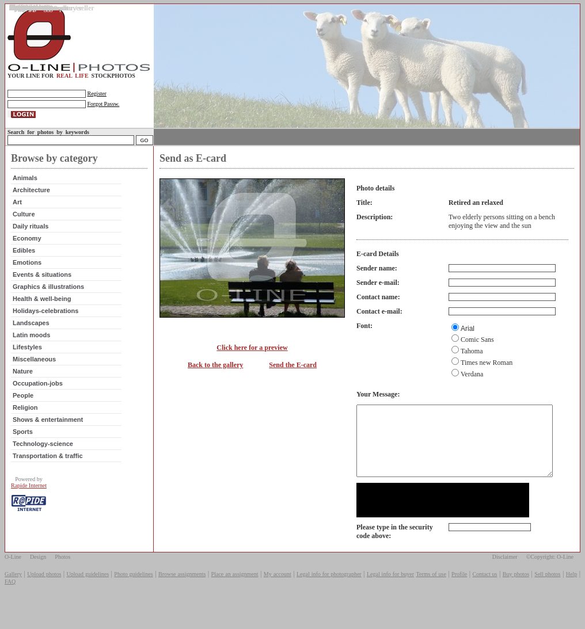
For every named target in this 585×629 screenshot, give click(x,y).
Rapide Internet (27, 495)
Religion (24, 417)
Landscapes (30, 332)
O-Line (13, 580)
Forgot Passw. (102, 104)
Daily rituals (29, 235)
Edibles (23, 260)
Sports (22, 441)
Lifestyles (26, 356)
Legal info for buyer (390, 597)
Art (16, 211)
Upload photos (44, 597)
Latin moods (30, 344)
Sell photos (547, 597)
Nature (22, 381)
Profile (459, 597)
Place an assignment (235, 597)
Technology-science (42, 453)
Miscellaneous (33, 368)
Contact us (485, 597)
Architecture (30, 199)
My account (277, 597)
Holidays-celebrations (44, 320)
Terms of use (431, 597)
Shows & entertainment (47, 429)
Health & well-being (41, 308)
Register (95, 93)
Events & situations (41, 284)
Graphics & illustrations (47, 296)
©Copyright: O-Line (549, 580)
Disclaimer (505, 580)
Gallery (13, 597)
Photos (62, 580)
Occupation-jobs (37, 393)
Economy (26, 248)
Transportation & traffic (47, 465)
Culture (23, 223)
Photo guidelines (133, 597)
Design (38, 580)
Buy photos (516, 597)
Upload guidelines (88, 597)
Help (571, 597)
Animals (24, 187)
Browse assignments (182, 597)
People (22, 405)
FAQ (10, 605)
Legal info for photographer (329, 597)
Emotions (26, 272)
